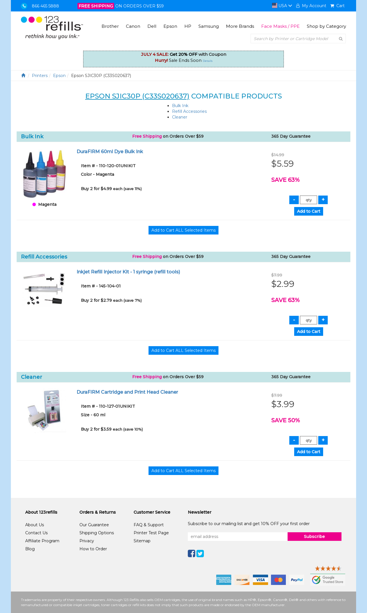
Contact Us (36, 532)
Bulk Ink (180, 105)
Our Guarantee (94, 524)
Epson (170, 26)
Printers (40, 75)
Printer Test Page (151, 532)
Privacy (86, 540)
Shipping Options (96, 532)
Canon (133, 26)
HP (187, 26)
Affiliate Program (42, 540)
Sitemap (142, 540)
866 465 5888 (45, 6)
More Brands (240, 26)
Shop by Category (326, 26)
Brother (110, 26)
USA (282, 5)
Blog (30, 548)
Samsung (208, 26)
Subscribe (314, 536)
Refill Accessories (189, 111)
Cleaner (179, 117)
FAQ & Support (149, 524)
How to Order (93, 548)
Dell (151, 26)
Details (207, 61)
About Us (34, 524)
